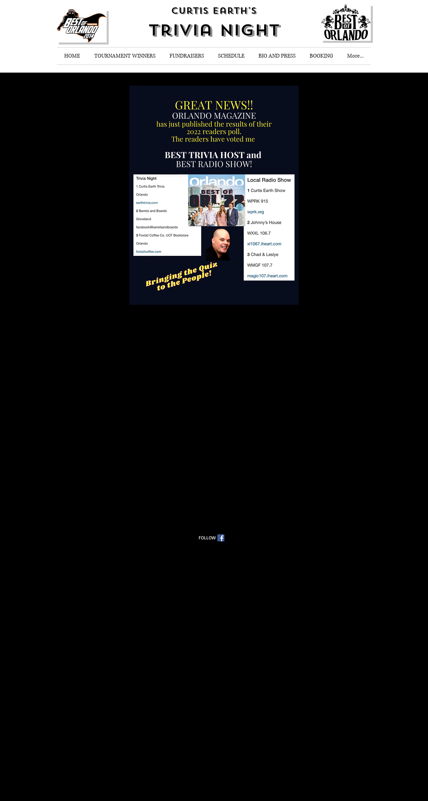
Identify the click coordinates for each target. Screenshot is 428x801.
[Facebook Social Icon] (220, 537)
